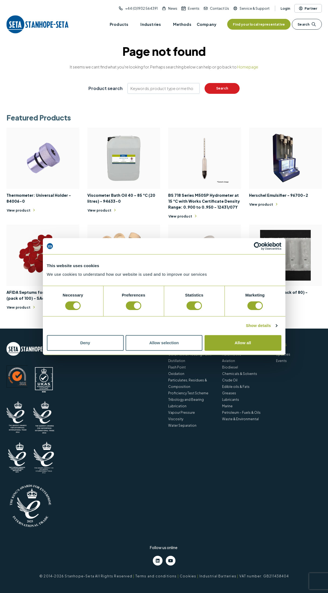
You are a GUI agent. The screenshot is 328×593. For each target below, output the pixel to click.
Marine (227, 406)
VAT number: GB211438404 (264, 576)
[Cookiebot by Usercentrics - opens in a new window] (257, 246)
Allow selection (164, 342)
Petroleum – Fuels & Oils (241, 413)
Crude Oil (229, 380)
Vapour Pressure (181, 413)
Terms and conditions (156, 576)
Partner (308, 8)
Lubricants (230, 400)
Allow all (243, 342)
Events (193, 8)
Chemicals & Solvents (239, 374)
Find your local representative (259, 24)
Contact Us (219, 8)
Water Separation (182, 425)
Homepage (247, 66)
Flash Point (177, 367)
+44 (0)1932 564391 (141, 8)
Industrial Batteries (217, 576)
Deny (85, 342)
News (172, 8)
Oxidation (176, 374)
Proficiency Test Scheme (188, 393)
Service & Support (255, 8)
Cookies (188, 576)
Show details (258, 325)
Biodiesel (230, 367)
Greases (229, 393)
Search (307, 24)
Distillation (176, 361)
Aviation (228, 361)
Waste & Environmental (240, 419)
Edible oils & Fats (236, 387)
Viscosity (175, 419)
